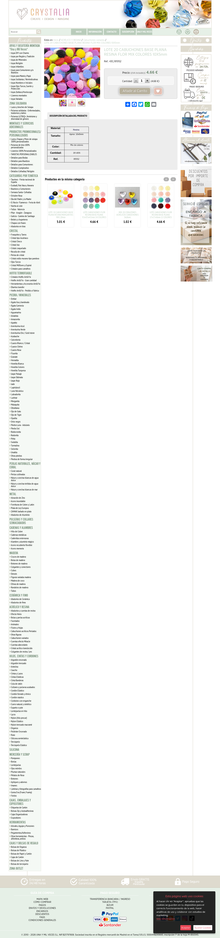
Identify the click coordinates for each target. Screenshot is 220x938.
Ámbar (13, 298)
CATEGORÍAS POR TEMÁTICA (23, 176)
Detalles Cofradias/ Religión (22, 171)
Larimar (14, 397)
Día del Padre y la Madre (21, 199)
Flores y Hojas (17, 627)
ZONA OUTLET (16, 868)
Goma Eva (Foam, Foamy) (21, 792)
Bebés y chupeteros (19, 219)
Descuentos (42, 913)
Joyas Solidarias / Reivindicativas (24, 79)
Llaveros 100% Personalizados (23, 150)
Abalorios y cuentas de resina (23, 610)
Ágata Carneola (17, 305)
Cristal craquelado (18, 248)
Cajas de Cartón (17, 857)
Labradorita (15, 394)
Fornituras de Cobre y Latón (22, 504)
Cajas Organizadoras (19, 814)
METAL (12, 494)
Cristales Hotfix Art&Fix (21, 276)
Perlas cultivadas (18, 474)
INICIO (79, 31)
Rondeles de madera (19, 587)
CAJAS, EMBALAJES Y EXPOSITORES (20, 802)
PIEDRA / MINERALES (20, 295)
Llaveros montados (19, 95)
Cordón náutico (17, 697)
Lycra (13, 714)
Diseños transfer (17, 287)
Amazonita (15, 319)
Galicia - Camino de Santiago (23, 216)
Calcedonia (15, 339)
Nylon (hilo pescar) (19, 717)
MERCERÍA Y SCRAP (19, 754)
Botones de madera (19, 563)
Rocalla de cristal (18, 251)
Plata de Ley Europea (20, 507)
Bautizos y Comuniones (20, 188)
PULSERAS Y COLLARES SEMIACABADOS (21, 521)
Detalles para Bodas (19, 157)
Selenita (14, 448)
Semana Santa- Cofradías (21, 192)
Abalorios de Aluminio (20, 514)
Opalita (14, 418)
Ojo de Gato (16, 411)
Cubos (13, 570)
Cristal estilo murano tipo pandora (25, 258)
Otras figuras (16, 634)
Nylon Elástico (17, 721)
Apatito (14, 322)
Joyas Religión (17, 63)
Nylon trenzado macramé (21, 724)
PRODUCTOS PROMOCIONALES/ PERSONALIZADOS (25, 133)
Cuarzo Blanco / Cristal (20, 343)
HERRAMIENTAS (17, 822)
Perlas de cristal (17, 255)
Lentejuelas (16, 764)
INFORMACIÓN (95, 31)
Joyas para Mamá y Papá (21, 75)
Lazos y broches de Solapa (22, 107)
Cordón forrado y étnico (21, 693)
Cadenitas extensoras (20, 538)
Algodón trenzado (18, 663)
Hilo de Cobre (17, 531)
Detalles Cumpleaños (20, 167)
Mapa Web (42, 898)
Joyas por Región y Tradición (22, 56)
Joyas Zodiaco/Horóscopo (21, 92)
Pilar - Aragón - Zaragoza (21, 212)
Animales (15, 624)
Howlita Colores (17, 366)
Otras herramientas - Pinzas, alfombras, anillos (22, 837)
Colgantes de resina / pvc (21, 651)
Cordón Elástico (17, 690)
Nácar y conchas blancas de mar (24, 489)
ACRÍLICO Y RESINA (19, 607)
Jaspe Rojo (15, 380)
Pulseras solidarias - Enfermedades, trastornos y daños (25, 111)
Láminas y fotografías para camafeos (26, 788)
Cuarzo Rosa (16, 349)
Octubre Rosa (16, 195)
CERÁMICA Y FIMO (18, 595)
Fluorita (14, 353)
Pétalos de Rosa (17, 775)
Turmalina (15, 445)
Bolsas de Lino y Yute (20, 860)
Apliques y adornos (19, 782)
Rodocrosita (16, 431)
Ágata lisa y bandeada (20, 302)
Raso (13, 734)
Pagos (42, 904)
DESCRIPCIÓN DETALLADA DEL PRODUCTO (68, 115)
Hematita (15, 360)
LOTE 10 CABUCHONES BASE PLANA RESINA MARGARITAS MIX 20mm (60, 215)
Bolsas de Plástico (18, 850)
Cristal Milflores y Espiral (21, 265)
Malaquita (15, 404)
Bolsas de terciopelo (19, 863)
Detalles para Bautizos (20, 161)
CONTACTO (111, 31)
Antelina (14, 666)
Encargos (42, 910)
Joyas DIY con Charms (20, 52)
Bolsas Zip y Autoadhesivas (22, 810)
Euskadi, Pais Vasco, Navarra (22, 185)
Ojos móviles (16, 768)
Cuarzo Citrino (17, 346)
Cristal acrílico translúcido (21, 648)
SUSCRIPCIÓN (128, 31)
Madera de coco (17, 580)
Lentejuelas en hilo (19, 710)
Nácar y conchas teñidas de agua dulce (24, 485)
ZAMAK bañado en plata (21, 511)
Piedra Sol (15, 428)
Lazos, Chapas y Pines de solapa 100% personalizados (24, 140)
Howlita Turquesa (18, 370)
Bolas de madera (18, 560)
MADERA (13, 553)
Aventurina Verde (18, 329)
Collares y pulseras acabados (23, 687)
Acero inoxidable (18, 501)
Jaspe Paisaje (16, 373)
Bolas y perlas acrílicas (20, 617)
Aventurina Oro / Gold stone (23, 332)
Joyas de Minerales (19, 59)
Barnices (14, 829)
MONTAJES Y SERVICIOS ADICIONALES (21, 125)
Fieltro (14, 795)
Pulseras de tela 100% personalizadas (20, 146)
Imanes (14, 785)
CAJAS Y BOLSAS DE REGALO (23, 843)
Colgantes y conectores (21, 566)
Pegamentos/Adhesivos (21, 832)
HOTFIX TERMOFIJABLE (20, 273)
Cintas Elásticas (17, 676)
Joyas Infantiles (17, 66)
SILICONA (14, 749)
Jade (13, 384)
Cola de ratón (16, 683)
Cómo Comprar (42, 901)
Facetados (15, 620)
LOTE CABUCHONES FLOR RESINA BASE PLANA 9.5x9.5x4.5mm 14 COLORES (94, 215)
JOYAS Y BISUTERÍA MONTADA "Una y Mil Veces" (24, 47)
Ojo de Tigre (16, 414)
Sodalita (14, 442)
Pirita (13, 438)
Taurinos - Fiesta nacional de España (23, 180)
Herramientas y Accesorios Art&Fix (25, 283)
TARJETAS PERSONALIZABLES (24, 154)
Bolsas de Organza (19, 846)
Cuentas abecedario (19, 644)
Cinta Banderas (17, 680)
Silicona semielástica (19, 738)
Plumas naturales (18, 771)
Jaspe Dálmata (17, 377)
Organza (14, 728)
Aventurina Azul (17, 326)
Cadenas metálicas (18, 534)
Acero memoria (17, 548)
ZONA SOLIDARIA (18, 103)
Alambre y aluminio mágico (22, 541)
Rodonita (14, 435)
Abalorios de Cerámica (20, 599)
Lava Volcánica (17, 390)
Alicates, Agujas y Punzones (22, 825)
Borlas (13, 761)
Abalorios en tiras (18, 226)
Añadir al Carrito (135, 91)
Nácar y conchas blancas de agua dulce (24, 479)
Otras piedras (16, 455)
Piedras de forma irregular (22, 459)
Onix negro (15, 421)
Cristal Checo (16, 241)
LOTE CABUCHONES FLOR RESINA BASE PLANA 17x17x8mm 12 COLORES (161, 215)
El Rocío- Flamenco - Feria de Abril (25, 202)
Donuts (14, 573)
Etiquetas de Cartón (19, 807)
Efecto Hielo (16, 614)
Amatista (14, 315)
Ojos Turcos (16, 261)
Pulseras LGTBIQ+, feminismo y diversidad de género (24, 117)
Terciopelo (15, 741)
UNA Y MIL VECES (144, 31)
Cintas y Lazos (17, 673)
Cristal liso (15, 244)
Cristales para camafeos (20, 268)
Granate (14, 356)
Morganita (15, 401)
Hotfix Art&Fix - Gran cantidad (24, 280)
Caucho (14, 670)
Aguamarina (16, 312)
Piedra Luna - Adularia (20, 425)
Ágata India (15, 308)
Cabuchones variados (20, 637)
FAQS (42, 916)
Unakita (14, 452)
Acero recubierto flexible (21, 545)
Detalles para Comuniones (22, 164)
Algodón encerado (19, 659)
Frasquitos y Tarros (18, 234)
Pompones (15, 758)
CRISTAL (13, 231)
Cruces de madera (18, 556)
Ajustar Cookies (202, 927)
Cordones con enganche (21, 700)
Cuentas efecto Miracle (20, 641)
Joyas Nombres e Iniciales (21, 82)
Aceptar (185, 927)
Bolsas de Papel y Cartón (21, 853)
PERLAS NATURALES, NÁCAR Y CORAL (24, 465)
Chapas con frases (18, 222)
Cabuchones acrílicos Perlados (23, 631)
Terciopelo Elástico (19, 745)
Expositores (16, 817)
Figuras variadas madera (21, 577)
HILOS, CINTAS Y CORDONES (23, 656)
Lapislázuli (15, 387)
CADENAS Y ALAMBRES (21, 527)
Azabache (15, 336)
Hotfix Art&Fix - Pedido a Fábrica (25, 290)
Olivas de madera (18, 583)
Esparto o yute (17, 707)
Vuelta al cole (16, 205)
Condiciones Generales (42, 919)
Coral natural (16, 470)
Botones (14, 778)
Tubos (13, 590)
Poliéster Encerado (19, 731)
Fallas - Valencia (17, 209)
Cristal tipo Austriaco (19, 237)
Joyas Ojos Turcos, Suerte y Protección (22, 87)
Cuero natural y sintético (21, 704)
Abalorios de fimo (18, 602)
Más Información (165, 918)
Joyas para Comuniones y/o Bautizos (22, 71)
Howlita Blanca (17, 363)
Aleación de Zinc (18, 497)
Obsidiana (15, 407)
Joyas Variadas (16, 98)
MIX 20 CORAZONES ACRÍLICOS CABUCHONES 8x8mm (127, 215)
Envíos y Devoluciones (42, 907)
